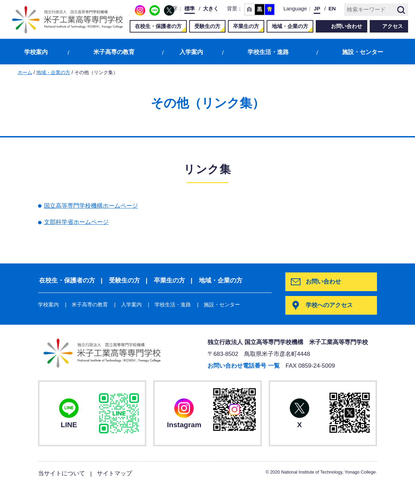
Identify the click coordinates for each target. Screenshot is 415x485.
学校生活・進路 (268, 52)
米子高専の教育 (114, 52)
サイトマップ (114, 473)
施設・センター (362, 52)
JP (317, 8)
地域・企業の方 (290, 26)
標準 (189, 8)
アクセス (392, 26)
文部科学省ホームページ (76, 222)
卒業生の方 (246, 26)
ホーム (25, 72)
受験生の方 (207, 26)
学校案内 (36, 52)
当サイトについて (61, 473)
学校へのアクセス (329, 305)
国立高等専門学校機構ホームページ (91, 206)
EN (332, 8)
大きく (211, 8)
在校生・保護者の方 (158, 26)
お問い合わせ (346, 26)
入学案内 (191, 52)
